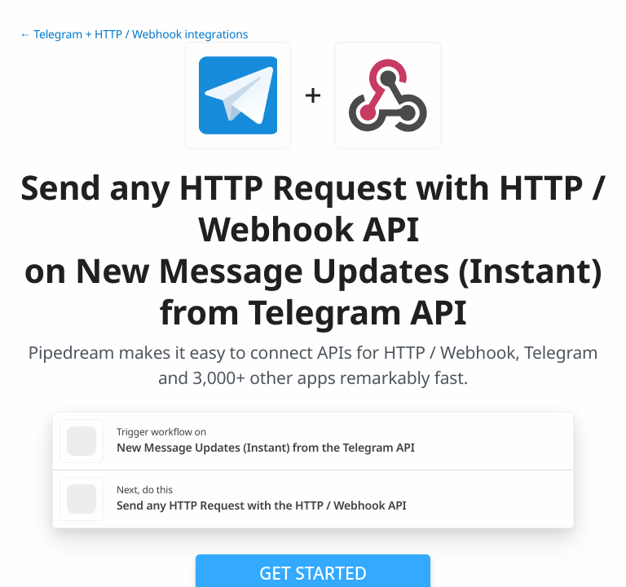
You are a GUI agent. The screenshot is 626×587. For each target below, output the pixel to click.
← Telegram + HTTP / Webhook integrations (134, 34)
